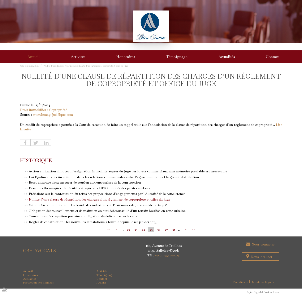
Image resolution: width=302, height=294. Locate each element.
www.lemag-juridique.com (53, 114)
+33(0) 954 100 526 (167, 255)
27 (166, 229)
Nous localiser (261, 257)
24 (143, 229)
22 (128, 229)
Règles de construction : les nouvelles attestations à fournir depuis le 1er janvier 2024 (92, 222)
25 (151, 229)
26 (158, 229)
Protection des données (38, 282)
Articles (101, 282)
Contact (272, 56)
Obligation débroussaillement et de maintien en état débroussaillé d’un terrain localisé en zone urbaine (107, 211)
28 (173, 229)
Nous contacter (263, 244)
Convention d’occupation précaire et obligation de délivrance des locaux (83, 216)
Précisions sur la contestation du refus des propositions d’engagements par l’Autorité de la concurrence (107, 194)
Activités (78, 56)
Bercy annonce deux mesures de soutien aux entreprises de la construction (85, 182)
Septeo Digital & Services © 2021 (263, 292)
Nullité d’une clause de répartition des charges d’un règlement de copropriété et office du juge (86, 65)
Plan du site (240, 282)
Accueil (33, 56)
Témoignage (176, 56)
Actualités (226, 56)
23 (135, 229)
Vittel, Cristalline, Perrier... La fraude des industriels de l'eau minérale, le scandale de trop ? (98, 205)
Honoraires (125, 56)
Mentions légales (263, 282)
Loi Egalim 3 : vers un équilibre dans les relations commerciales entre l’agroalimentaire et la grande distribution (114, 177)
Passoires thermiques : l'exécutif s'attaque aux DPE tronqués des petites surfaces (90, 188)
